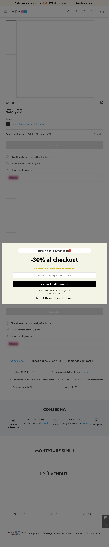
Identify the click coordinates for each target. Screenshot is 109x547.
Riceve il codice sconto (54, 284)
